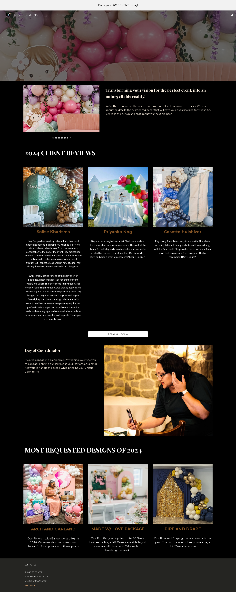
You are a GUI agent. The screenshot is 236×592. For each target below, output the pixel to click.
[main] (158, 93)
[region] (118, 5)
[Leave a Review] (118, 334)
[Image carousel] (61, 112)
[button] (232, 15)
